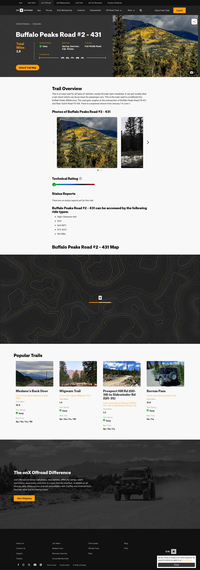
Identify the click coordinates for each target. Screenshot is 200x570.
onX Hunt (32, 3)
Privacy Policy (65, 565)
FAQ (126, 548)
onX (20, 3)
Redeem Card (57, 548)
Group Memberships (60, 559)
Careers (19, 559)
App (39, 10)
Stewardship (95, 10)
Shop (90, 553)
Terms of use (51, 565)
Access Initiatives (115, 3)
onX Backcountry (63, 3)
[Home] (24, 10)
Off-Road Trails (114, 10)
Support (19, 553)
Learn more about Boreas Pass (161, 395)
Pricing (49, 10)
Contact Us (20, 548)
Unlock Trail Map (27, 67)
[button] (194, 21)
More (131, 10)
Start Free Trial (162, 10)
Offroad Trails (93, 548)
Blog (126, 543)
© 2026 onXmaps (79, 565)
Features (81, 10)
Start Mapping (24, 498)
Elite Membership (64, 10)
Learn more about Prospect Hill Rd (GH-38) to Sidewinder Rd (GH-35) (119, 404)
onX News (56, 543)
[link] (80, 178)
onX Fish (79, 3)
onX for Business (95, 3)
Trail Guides (93, 543)
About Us (20, 543)
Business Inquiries (59, 553)
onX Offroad (46, 3)
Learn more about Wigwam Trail (74, 395)
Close (176, 565)
